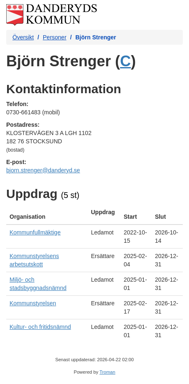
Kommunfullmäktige (35, 232)
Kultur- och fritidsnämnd (40, 327)
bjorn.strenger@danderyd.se (43, 170)
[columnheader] (47, 215)
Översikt (23, 37)
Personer (54, 37)
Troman (107, 372)
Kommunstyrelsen (33, 303)
